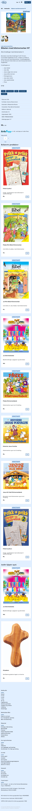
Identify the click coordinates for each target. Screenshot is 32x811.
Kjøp (5, 141)
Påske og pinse (10, 91)
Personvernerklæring (15, 806)
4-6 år (3, 91)
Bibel (16, 91)
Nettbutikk (7, 8)
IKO (2, 8)
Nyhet (2, 694)
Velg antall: (4, 135)
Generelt (3, 768)
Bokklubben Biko (5, 712)
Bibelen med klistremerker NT (18, 8)
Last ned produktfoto (7, 46)
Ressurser (3, 723)
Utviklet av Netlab (5, 808)
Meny (26, 2)
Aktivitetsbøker (22, 91)
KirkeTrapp (4, 708)
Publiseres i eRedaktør (14, 808)
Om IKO (3, 752)
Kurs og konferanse (6, 740)
